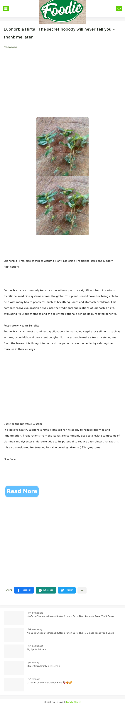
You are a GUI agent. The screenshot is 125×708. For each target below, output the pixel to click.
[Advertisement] (62, 87)
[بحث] (119, 8)
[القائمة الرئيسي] (6, 8)
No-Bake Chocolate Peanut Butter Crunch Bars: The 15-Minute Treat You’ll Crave (70, 616)
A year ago (35, 662)
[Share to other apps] (82, 590)
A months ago (36, 613)
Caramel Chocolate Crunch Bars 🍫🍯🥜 (49, 683)
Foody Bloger (73, 702)
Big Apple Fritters (36, 650)
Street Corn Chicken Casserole (43, 666)
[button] (24, 590)
